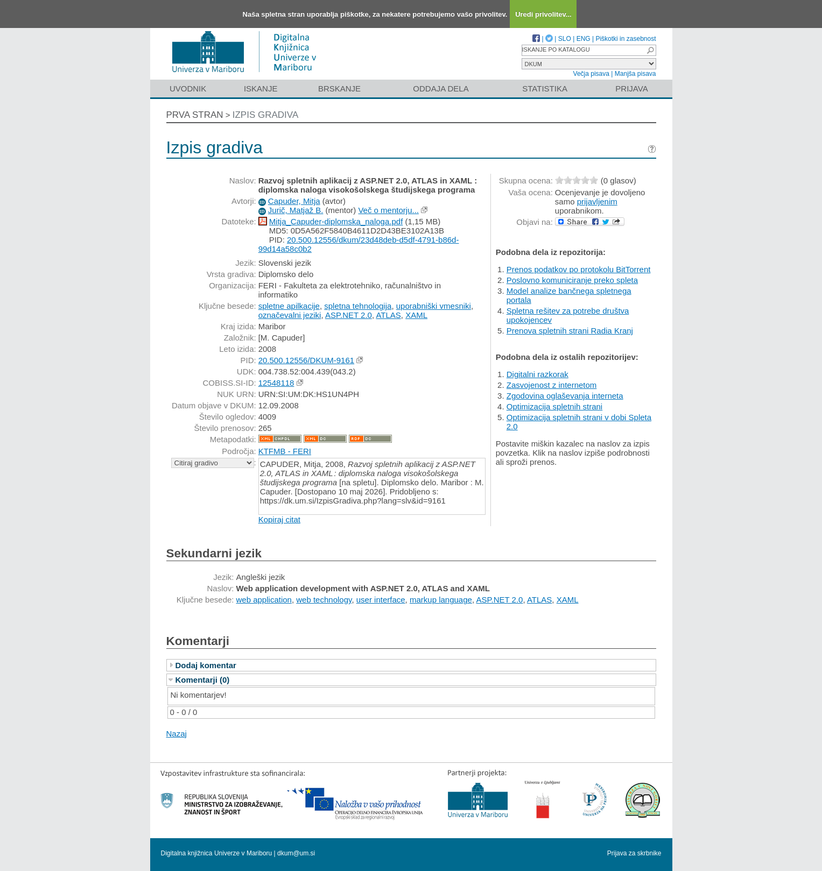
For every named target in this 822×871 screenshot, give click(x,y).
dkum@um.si (296, 853)
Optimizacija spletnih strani (554, 406)
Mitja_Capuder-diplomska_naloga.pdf (336, 221)
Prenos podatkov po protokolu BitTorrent (579, 269)
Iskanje (261, 88)
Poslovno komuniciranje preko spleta (572, 280)
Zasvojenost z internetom (552, 385)
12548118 (276, 382)
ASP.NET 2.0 (348, 315)
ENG (584, 39)
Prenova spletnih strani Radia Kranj (570, 330)
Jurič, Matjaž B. (296, 210)
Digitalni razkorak (537, 374)
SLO (564, 39)
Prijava (631, 88)
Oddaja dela (440, 88)
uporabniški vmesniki (433, 305)
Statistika (544, 88)
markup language (441, 599)
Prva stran (194, 115)
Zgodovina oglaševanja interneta (565, 395)
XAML (416, 315)
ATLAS (388, 315)
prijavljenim (597, 201)
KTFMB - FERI (284, 451)
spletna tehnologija (357, 305)
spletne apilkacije (289, 305)
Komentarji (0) (202, 679)
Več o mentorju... (388, 210)
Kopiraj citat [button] (279, 519)
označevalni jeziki (289, 315)
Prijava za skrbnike (634, 853)
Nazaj (176, 733)
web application (264, 599)
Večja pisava (591, 73)
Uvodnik (188, 88)
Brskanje (339, 88)
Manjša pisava (635, 73)
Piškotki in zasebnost (625, 39)
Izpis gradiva (266, 115)
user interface (380, 599)
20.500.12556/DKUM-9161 (306, 360)
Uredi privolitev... (543, 14)
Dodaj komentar (205, 665)
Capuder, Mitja (294, 201)
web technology (324, 599)
